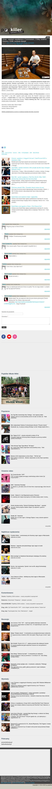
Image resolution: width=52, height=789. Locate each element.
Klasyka (14, 42)
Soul (19, 42)
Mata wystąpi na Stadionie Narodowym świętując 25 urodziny (28, 556)
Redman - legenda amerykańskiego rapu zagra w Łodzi (27, 545)
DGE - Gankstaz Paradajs (18, 485)
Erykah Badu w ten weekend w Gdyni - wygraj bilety (24, 197)
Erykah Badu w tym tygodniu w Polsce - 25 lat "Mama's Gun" (27, 206)
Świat (8, 42)
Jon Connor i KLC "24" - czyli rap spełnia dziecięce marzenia (28, 623)
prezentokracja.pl (6, 742)
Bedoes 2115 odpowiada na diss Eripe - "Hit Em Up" (26, 456)
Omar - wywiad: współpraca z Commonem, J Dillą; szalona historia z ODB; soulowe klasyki (24, 40)
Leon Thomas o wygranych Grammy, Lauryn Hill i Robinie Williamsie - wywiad (30, 683)
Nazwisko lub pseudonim (8, 312)
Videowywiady (31, 42)
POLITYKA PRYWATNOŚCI (18, 782)
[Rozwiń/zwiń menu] (49, 31)
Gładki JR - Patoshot (17, 515)
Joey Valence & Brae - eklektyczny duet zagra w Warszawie (28, 576)
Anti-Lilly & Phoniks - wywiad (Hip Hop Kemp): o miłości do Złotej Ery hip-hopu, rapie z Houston (30, 714)
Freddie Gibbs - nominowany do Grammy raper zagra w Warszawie (30, 535)
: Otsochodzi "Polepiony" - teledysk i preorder (16, 600)
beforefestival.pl (6, 744)
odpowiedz (47, 229)
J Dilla (19, 152)
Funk (11, 42)
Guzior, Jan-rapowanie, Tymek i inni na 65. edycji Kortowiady (28, 566)
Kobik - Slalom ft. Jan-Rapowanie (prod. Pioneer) (25, 495)
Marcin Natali (19, 44)
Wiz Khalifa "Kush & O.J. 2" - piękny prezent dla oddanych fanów (29, 643)
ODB (31, 152)
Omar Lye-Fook (8, 152)
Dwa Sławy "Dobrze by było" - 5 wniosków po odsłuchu (27, 653)
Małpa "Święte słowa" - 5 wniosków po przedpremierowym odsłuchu (30, 633)
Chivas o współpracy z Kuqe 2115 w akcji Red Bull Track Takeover (30, 703)
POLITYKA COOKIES (30, 782)
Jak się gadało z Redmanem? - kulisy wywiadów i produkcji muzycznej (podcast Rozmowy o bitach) (28, 693)
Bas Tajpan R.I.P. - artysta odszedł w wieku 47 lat (25, 435)
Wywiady (26, 42)
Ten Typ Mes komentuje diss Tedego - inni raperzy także (27, 415)
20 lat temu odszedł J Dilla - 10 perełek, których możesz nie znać (28, 187)
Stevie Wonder (36, 152)
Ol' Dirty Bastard (25, 152)
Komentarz (5, 316)
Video (22, 42)
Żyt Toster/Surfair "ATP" (18, 474)
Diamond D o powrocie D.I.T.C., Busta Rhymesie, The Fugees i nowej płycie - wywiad (30, 724)
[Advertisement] (26, 13)
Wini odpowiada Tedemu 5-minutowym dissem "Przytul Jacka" (29, 425)
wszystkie (48, 526)
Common (15, 152)
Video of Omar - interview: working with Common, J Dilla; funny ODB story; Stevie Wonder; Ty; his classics (26, 127)
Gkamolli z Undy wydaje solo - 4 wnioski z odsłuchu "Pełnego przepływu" (28, 664)
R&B (17, 42)
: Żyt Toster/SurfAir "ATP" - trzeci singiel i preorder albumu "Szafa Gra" (23, 607)
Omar (3, 152)
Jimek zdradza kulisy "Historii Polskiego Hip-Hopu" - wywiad (28, 505)
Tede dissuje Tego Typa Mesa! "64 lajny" (22, 445)
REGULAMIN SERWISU (6, 782)
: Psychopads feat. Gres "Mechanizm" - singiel (16, 611)
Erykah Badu (4, 154)
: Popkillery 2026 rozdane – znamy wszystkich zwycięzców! (19, 596)
